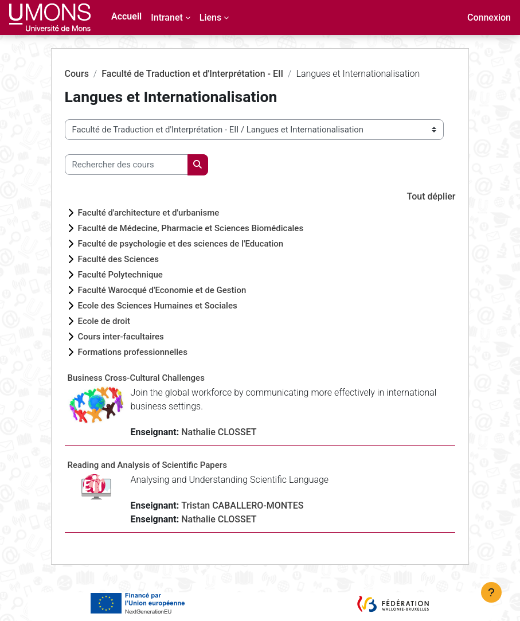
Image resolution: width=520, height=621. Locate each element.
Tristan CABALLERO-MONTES (242, 505)
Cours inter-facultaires (121, 336)
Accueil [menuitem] (126, 16)
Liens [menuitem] (210, 17)
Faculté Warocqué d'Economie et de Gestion (162, 290)
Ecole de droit (104, 321)
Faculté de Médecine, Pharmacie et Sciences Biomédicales (191, 228)
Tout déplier (431, 196)
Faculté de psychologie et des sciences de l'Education (181, 244)
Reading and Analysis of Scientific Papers (147, 465)
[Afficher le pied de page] (491, 592)
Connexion (489, 17)
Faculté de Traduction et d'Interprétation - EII (192, 73)
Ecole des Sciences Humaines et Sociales (157, 305)
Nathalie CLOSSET (218, 432)
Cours (77, 73)
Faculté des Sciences (118, 259)
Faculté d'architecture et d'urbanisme (149, 213)
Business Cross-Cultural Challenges (136, 378)
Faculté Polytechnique (120, 275)
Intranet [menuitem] (167, 17)
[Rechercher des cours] (126, 164)
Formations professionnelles (132, 352)
